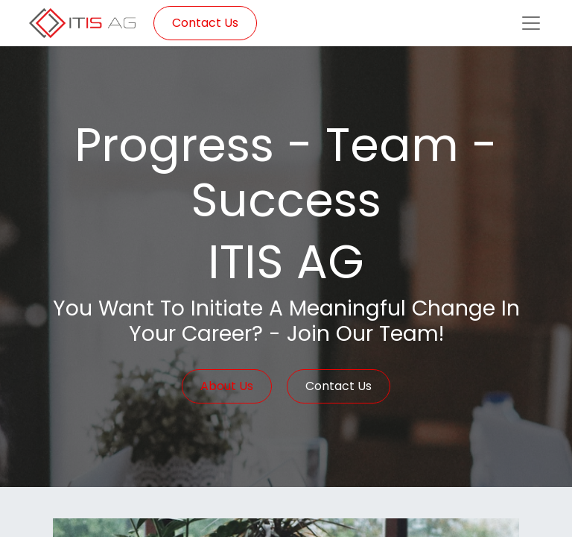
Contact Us (205, 22)
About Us (226, 386)
